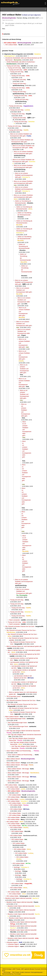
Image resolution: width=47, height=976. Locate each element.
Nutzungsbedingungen (36, 972)
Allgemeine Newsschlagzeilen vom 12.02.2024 (18, 54)
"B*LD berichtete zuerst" (14, 696)
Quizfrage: (17, 867)
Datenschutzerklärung (7, 974)
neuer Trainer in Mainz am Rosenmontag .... (20, 750)
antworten (7, 34)
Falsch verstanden (14, 620)
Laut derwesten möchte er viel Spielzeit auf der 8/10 (24, 654)
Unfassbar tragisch (12, 942)
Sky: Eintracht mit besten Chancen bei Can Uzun (19, 626)
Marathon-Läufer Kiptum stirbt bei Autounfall (18, 898)
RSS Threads (15, 972)
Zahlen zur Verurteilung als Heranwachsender (24, 246)
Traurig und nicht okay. (13, 66)
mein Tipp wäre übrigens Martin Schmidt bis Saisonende (23, 730)
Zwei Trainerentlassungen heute (16, 718)
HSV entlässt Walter (11, 44)
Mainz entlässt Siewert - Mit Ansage (17, 765)
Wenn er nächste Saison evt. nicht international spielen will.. (24, 646)
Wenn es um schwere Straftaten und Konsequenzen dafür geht (24, 175)
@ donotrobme (9, 20)
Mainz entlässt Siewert (12, 716)
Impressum (27, 972)
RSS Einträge (6, 972)
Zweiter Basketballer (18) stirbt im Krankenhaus (21, 62)
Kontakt (22, 972)
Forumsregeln (17, 974)
